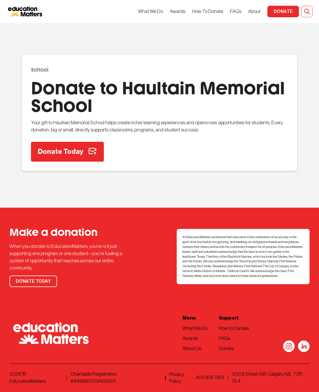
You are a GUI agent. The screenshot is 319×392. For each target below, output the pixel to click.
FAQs (235, 11)
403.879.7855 (210, 377)
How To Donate (207, 11)
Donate (226, 348)
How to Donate (234, 328)
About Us (191, 348)
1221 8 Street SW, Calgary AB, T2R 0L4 (267, 377)
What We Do (150, 11)
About (254, 11)
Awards (177, 11)
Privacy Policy (176, 378)
